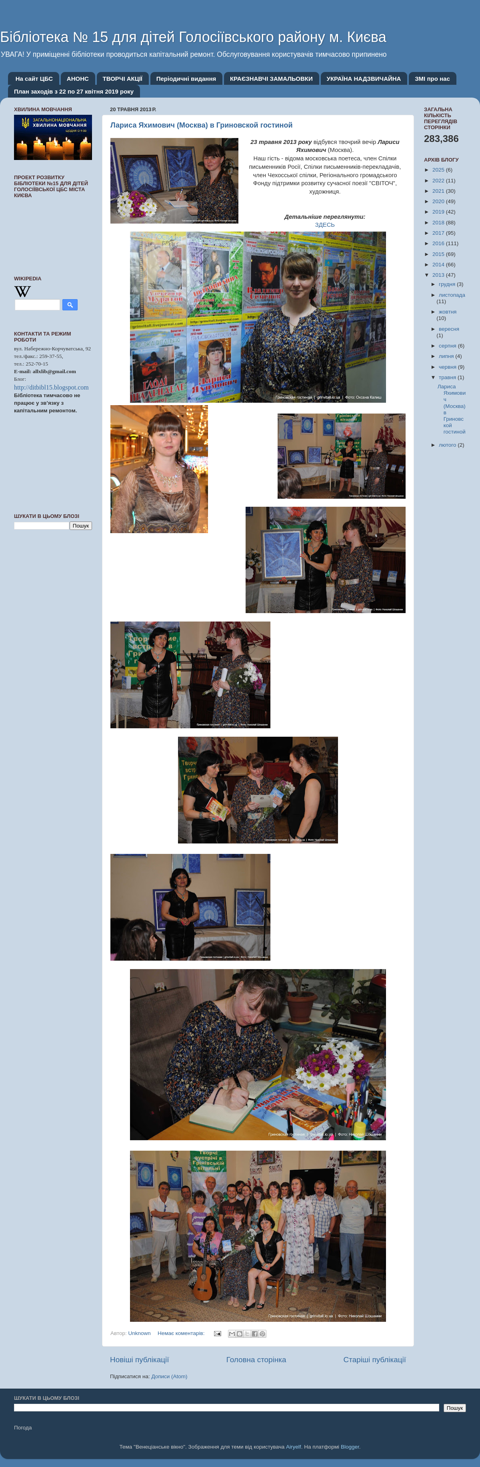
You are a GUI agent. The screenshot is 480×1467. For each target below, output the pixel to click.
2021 (439, 191)
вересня (449, 329)
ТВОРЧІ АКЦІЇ (122, 78)
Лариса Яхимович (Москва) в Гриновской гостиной (201, 125)
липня (447, 356)
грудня (448, 284)
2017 (439, 233)
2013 (439, 275)
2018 (439, 223)
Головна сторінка (256, 1359)
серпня (448, 346)
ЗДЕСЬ (325, 225)
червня (448, 367)
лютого (448, 445)
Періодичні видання (186, 78)
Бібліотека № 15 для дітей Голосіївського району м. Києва (193, 37)
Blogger (350, 1447)
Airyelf (293, 1447)
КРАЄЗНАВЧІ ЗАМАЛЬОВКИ (271, 78)
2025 (439, 170)
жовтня (447, 312)
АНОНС (78, 78)
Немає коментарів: (182, 1333)
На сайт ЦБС (34, 78)
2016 (439, 243)
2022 (439, 181)
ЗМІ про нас (432, 78)
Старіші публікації (375, 1359)
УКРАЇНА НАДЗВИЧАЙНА (364, 78)
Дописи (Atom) (169, 1376)
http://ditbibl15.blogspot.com (51, 387)
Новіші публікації (139, 1359)
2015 (439, 254)
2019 (439, 212)
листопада (452, 295)
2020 (439, 201)
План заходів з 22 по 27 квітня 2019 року (74, 91)
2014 (439, 265)
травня (448, 377)
